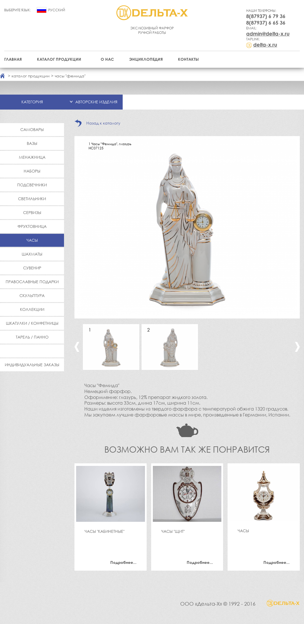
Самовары (32, 129)
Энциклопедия (146, 59)
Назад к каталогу (103, 123)
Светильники (32, 198)
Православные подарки (32, 281)
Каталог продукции (59, 59)
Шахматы (32, 254)
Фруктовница (32, 226)
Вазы (32, 143)
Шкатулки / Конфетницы (32, 323)
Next (297, 347)
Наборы (32, 171)
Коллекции (32, 309)
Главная (13, 59)
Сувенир (32, 267)
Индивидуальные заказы (32, 364)
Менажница (32, 157)
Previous (76, 347)
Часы (32, 240)
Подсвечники (32, 184)
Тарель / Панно (32, 337)
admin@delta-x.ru (268, 33)
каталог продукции (31, 75)
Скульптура (32, 295)
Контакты (188, 59)
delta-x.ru (265, 45)
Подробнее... (123, 562)
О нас (107, 59)
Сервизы (32, 212)
